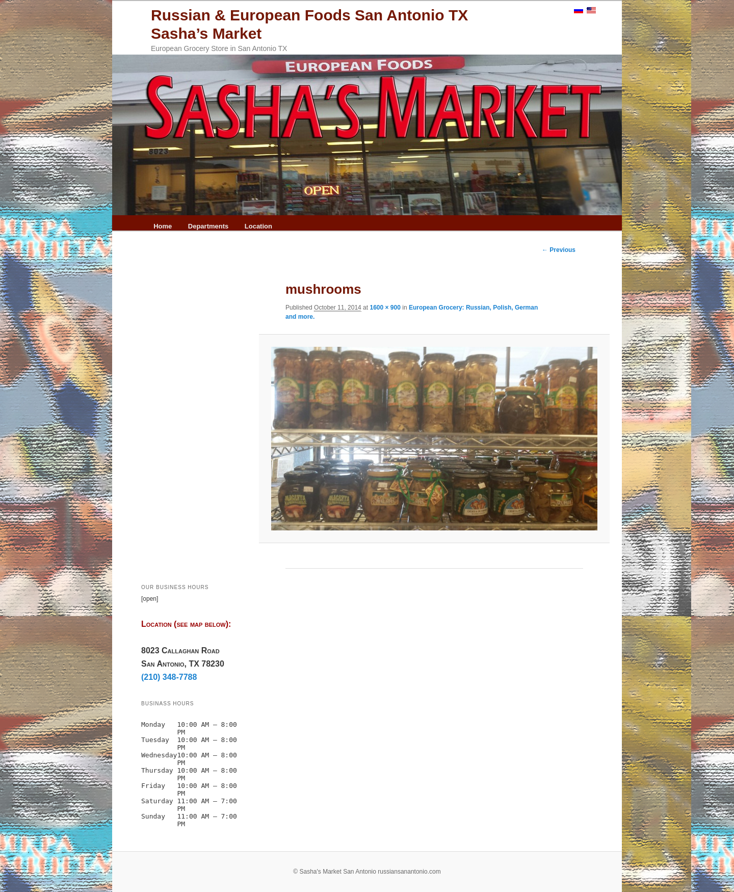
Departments (208, 226)
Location (258, 226)
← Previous (558, 249)
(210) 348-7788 (169, 677)
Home (162, 226)
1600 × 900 (385, 307)
